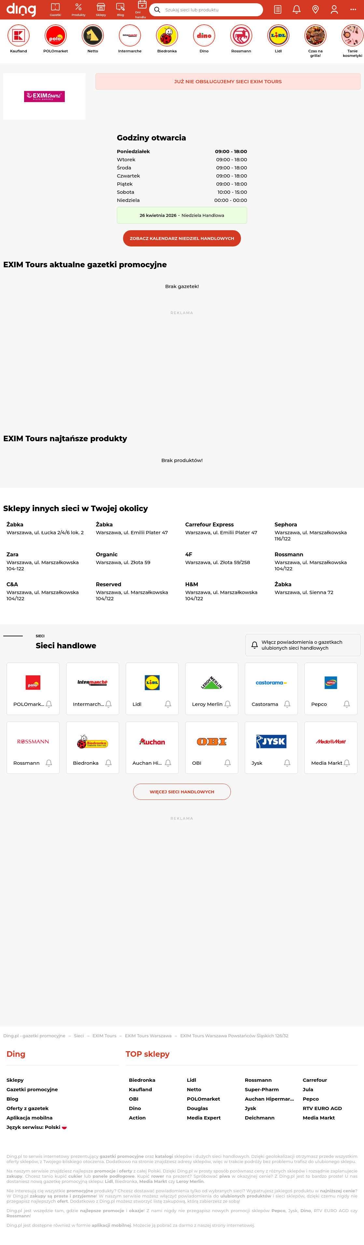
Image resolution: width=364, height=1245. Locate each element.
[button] (277, 9)
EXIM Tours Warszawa (148, 1035)
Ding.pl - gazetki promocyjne (34, 1035)
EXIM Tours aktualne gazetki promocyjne (85, 264)
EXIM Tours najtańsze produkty (65, 438)
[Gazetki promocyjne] (55, 10)
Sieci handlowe (66, 645)
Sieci (40, 636)
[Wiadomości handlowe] (120, 10)
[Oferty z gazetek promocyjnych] (79, 10)
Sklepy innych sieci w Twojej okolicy (75, 508)
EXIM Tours (104, 1035)
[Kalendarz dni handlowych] (142, 10)
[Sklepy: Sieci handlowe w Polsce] (101, 10)
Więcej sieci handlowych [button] (182, 791)
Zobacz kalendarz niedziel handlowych (182, 238)
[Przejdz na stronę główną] (21, 10)
